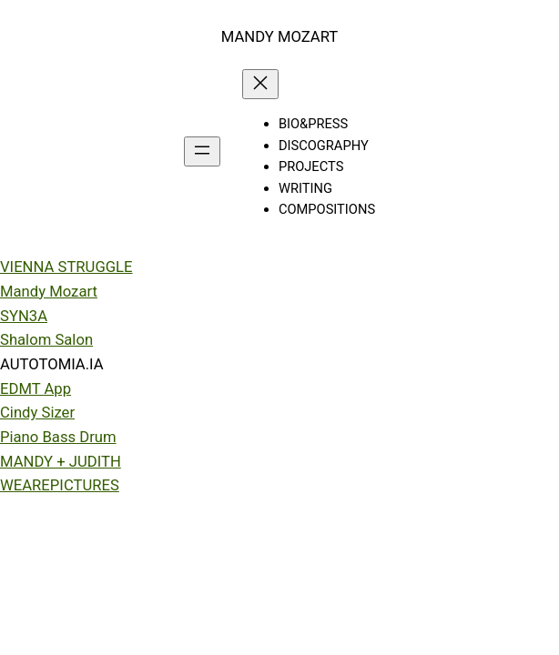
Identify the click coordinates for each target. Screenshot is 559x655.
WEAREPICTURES (59, 485)
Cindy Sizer (37, 412)
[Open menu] (202, 151)
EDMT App (35, 389)
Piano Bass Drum (58, 437)
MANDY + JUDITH (60, 461)
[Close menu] (260, 84)
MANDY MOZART (279, 36)
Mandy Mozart (48, 291)
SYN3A (23, 316)
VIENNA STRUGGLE (66, 267)
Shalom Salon (46, 339)
